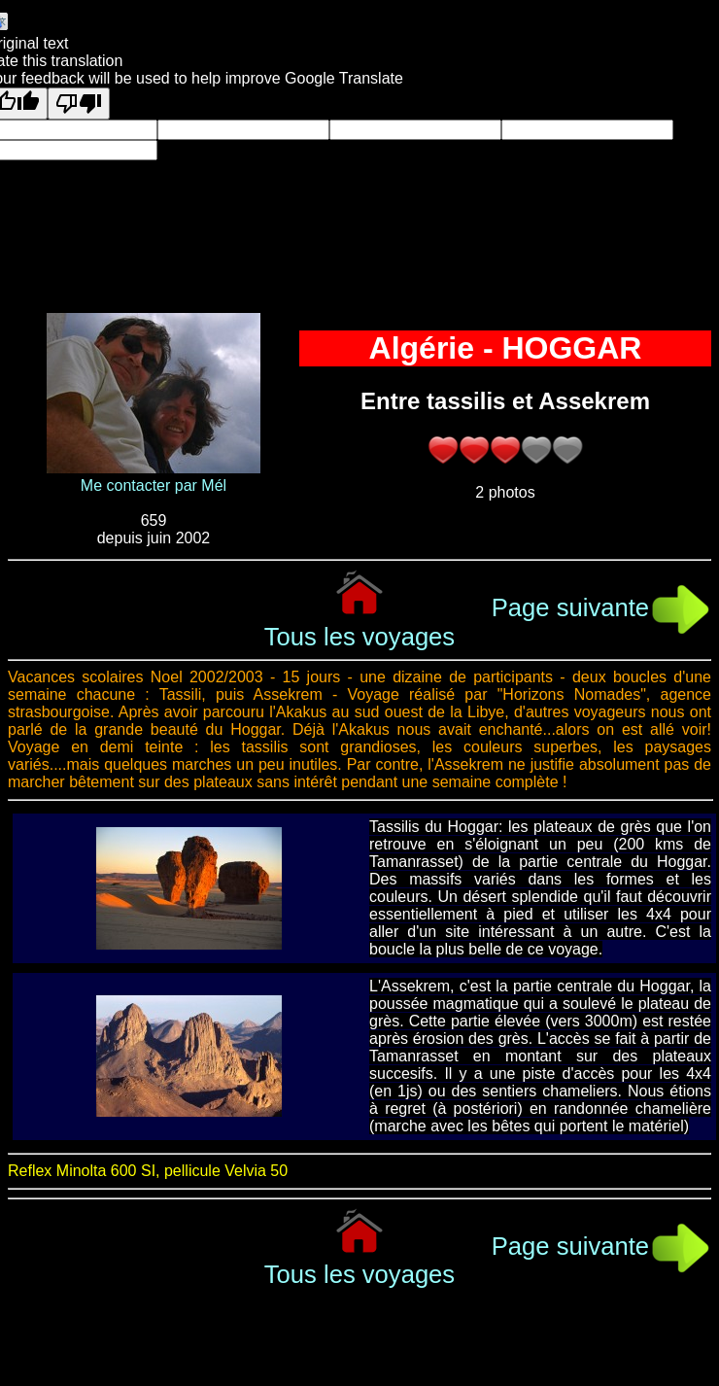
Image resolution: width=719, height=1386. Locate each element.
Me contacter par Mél (153, 485)
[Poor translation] (79, 103)
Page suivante (601, 607)
